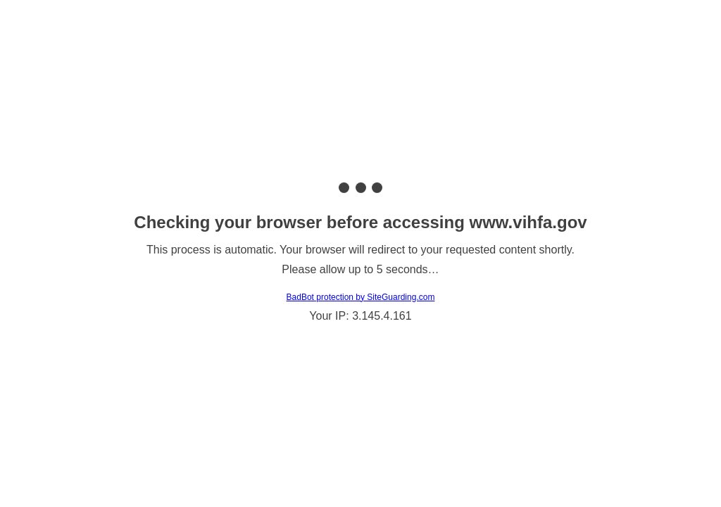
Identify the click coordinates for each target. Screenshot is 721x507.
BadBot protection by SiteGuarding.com (361, 297)
